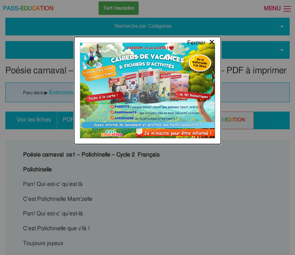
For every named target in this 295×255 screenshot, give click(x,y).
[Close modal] (201, 12)
